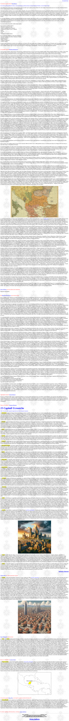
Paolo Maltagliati (3, 636)
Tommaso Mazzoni (12, 405)
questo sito (46, 218)
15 (1, 408)
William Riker (3, 575)
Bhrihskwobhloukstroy (13, 49)
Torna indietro (34, 719)
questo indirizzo (23, 711)
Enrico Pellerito (3, 289)
